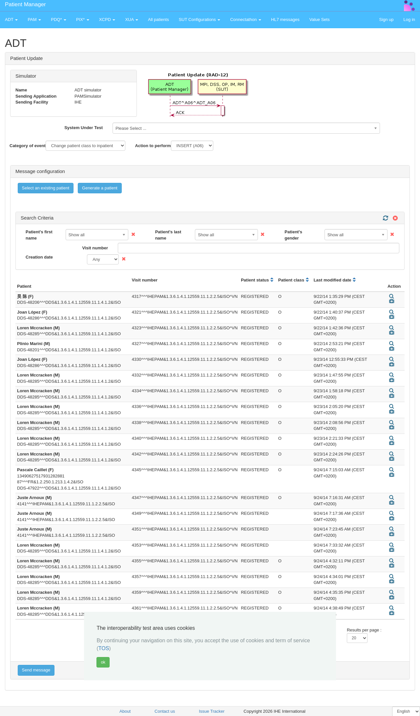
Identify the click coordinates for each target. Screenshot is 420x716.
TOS (103, 648)
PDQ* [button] (58, 19)
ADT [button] (11, 19)
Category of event (28, 145)
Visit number (95, 247)
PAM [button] (34, 19)
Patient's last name (168, 235)
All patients (158, 19)
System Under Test (83, 127)
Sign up (386, 19)
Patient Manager (25, 4)
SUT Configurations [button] (199, 19)
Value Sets (319, 19)
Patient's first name (39, 235)
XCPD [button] (107, 19)
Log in (409, 19)
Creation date (39, 257)
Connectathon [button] (245, 19)
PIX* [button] (82, 19)
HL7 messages (285, 19)
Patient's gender (293, 235)
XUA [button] (131, 19)
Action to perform (153, 145)
